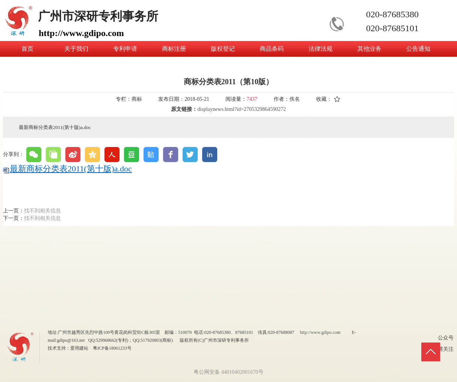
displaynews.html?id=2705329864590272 (241, 109)
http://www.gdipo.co (318, 332)
